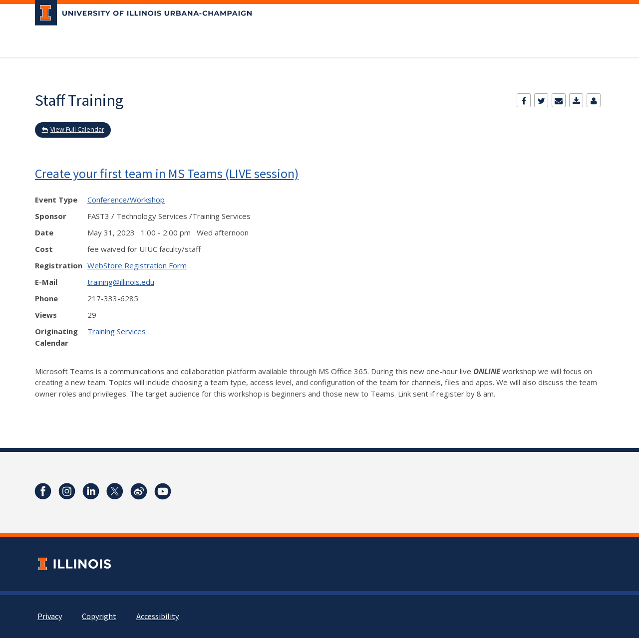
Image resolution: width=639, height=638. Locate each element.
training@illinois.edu (120, 282)
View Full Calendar (77, 129)
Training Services (116, 331)
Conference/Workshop (126, 200)
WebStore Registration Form (137, 265)
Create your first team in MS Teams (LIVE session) (167, 173)
